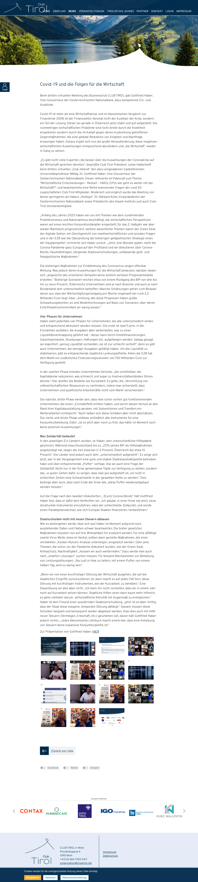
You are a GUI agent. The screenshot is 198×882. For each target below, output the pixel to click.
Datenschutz (110, 856)
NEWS (72, 11)
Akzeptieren (32, 877)
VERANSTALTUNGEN (91, 11)
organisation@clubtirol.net (76, 863)
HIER (95, 632)
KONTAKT (157, 11)
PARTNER (142, 11)
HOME (46, 11)
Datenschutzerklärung (74, 877)
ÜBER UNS (59, 11)
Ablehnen (50, 877)
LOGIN (170, 11)
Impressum (109, 852)
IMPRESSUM (183, 11)
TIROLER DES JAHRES (120, 11)
